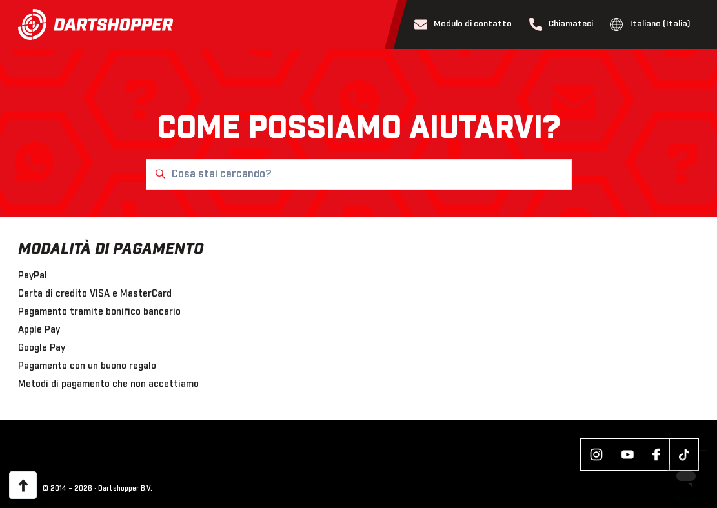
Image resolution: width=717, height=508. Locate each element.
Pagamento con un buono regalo (87, 366)
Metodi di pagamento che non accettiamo (108, 384)
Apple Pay (39, 330)
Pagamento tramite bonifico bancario (99, 312)
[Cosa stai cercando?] (359, 174)
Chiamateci (561, 24)
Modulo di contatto (463, 24)
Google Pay (41, 348)
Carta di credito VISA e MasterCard (95, 293)
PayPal (32, 275)
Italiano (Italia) (650, 24)
